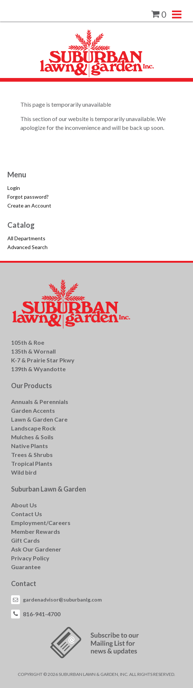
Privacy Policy (30, 557)
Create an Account (29, 205)
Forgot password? (28, 197)
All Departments (26, 238)
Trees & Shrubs (32, 454)
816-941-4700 (42, 613)
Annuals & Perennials (39, 401)
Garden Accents (33, 410)
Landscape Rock (33, 428)
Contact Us (26, 513)
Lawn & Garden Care (39, 419)
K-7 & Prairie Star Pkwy (43, 360)
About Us (24, 504)
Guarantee (26, 566)
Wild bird (24, 472)
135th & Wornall (33, 351)
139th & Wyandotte (38, 368)
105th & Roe (27, 342)
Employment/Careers (40, 522)
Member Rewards (35, 531)
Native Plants (29, 445)
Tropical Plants (31, 463)
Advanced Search (27, 247)
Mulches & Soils (32, 436)
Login (13, 188)
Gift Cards (25, 540)
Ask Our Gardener (36, 549)
